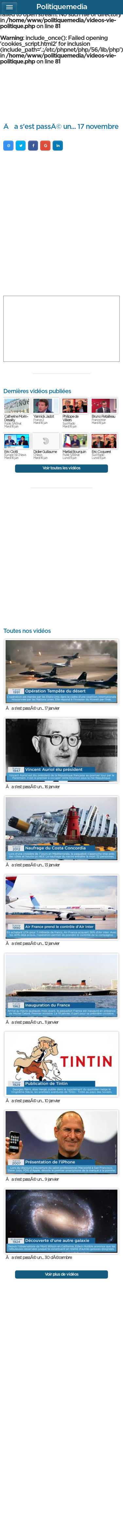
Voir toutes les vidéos (61, 468)
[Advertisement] (61, 224)
